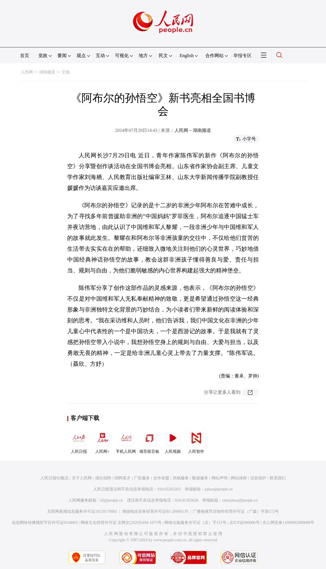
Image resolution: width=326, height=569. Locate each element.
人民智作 (196, 441)
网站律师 (239, 478)
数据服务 (200, 478)
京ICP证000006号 (244, 522)
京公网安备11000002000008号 (288, 522)
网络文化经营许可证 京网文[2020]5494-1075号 (121, 522)
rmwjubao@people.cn (240, 500)
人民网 (27, 72)
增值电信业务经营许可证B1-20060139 (155, 511)
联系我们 (278, 478)
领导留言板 (149, 441)
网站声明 (220, 478)
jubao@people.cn (219, 489)
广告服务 (142, 478)
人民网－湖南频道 (192, 130)
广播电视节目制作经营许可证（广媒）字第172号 (236, 511)
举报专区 (242, 55)
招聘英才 (122, 478)
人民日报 (79, 441)
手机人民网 (126, 441)
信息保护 (258, 478)
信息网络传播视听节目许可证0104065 (45, 522)
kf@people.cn (111, 500)
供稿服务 (181, 478)
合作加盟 (161, 478)
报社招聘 (103, 478)
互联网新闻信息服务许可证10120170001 (82, 511)
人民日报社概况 (54, 478)
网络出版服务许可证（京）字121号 (195, 522)
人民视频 (173, 441)
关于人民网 (82, 478)
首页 (24, 55)
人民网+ (102, 441)
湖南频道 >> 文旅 (54, 72)
